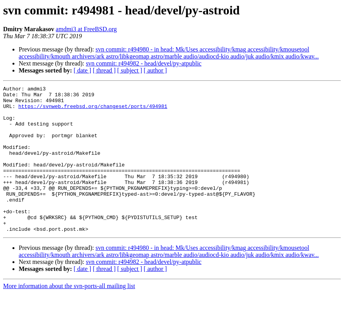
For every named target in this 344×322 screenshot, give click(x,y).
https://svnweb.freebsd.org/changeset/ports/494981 (92, 110)
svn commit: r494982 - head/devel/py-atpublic (143, 63)
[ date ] (82, 70)
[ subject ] (129, 70)
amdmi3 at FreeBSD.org (86, 29)
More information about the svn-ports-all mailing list (69, 315)
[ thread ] (104, 70)
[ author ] (155, 70)
